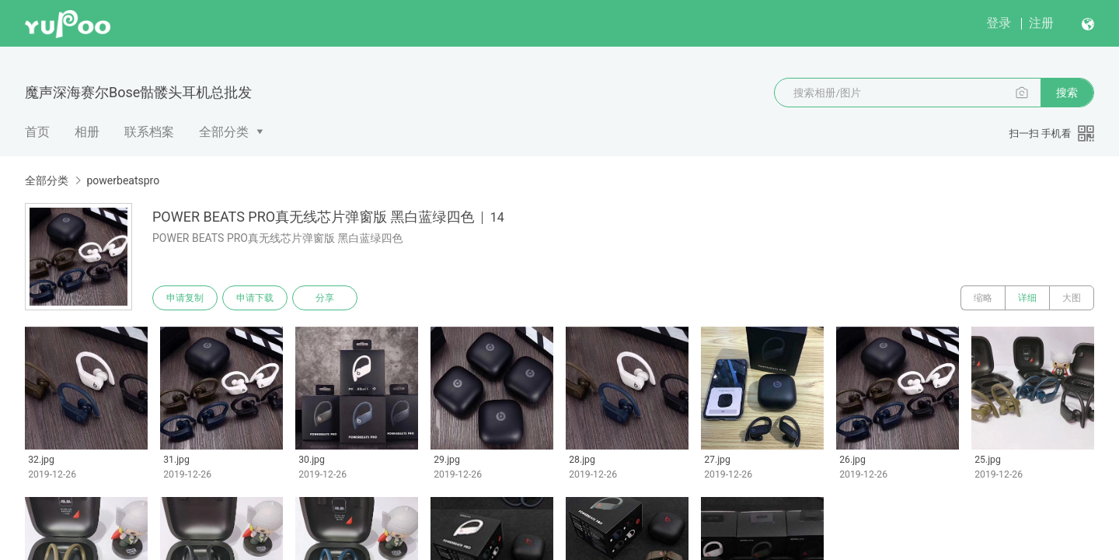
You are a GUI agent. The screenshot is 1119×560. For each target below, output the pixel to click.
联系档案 (149, 131)
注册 (1041, 23)
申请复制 (185, 297)
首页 (37, 131)
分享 (324, 297)
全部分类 (224, 131)
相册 (87, 131)
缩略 (983, 297)
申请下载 (255, 297)
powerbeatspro (122, 180)
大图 (1071, 297)
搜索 (1067, 92)
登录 (998, 23)
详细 (1027, 297)
